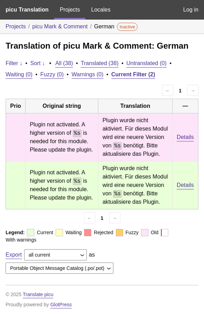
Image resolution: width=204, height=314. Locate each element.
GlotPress (61, 304)
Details (185, 137)
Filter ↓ (14, 63)
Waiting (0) (19, 74)
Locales (100, 10)
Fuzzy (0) (52, 74)
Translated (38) (100, 63)
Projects (70, 10)
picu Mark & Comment (59, 26)
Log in (190, 10)
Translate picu (38, 294)
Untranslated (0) (146, 63)
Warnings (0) (87, 74)
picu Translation (27, 10)
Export (14, 255)
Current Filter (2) (133, 74)
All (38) (64, 63)
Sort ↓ (37, 63)
